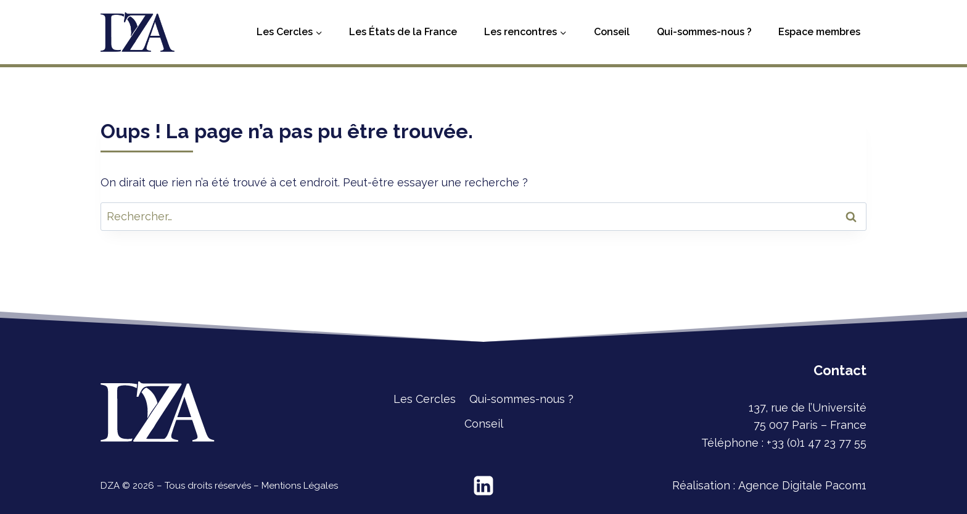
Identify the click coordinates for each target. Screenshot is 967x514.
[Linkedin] (483, 485)
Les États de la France (403, 32)
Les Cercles (424, 398)
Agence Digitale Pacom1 (802, 485)
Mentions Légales (299, 485)
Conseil (612, 32)
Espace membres (819, 32)
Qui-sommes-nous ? (704, 32)
